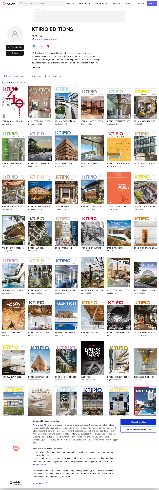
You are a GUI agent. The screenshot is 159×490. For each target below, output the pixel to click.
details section (39, 466)
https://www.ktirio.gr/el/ (46, 39)
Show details (38, 485)
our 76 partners (47, 427)
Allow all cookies (138, 424)
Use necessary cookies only (138, 431)
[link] (127, 3)
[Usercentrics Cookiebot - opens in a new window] (16, 485)
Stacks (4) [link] (34, 76)
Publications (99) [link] (13, 76)
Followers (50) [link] (53, 76)
